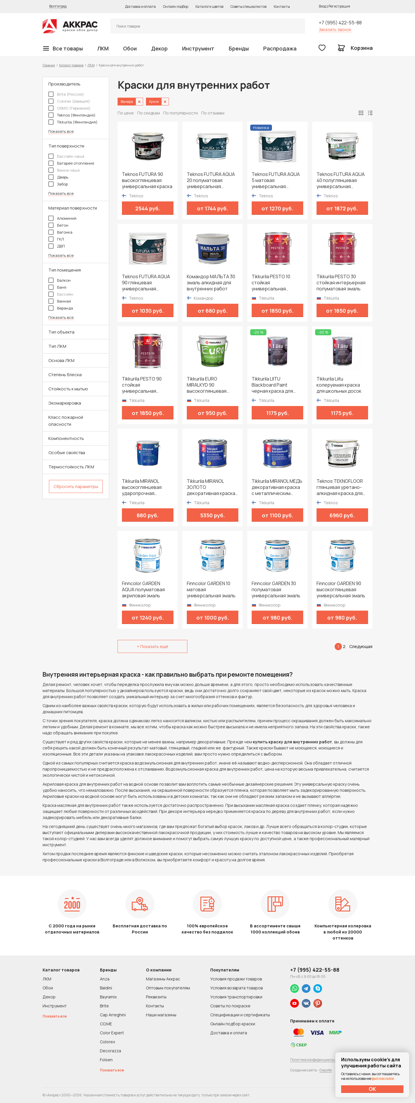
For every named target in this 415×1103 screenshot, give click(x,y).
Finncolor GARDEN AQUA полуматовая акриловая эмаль (143, 589)
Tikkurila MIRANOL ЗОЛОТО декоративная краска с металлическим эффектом (211, 487)
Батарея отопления (71, 163)
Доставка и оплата (140, 6)
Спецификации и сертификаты (240, 1015)
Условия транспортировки (236, 997)
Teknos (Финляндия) (72, 115)
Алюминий (62, 218)
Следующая (360, 646)
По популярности (180, 113)
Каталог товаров (71, 65)
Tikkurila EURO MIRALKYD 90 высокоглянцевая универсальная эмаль (211, 385)
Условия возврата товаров (236, 988)
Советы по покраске (230, 1006)
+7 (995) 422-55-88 (340, 22)
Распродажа (280, 48)
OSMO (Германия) (69, 108)
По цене (126, 113)
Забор (58, 184)
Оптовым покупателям (168, 988)
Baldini (106, 988)
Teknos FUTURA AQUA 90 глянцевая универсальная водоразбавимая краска (146, 283)
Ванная (59, 301)
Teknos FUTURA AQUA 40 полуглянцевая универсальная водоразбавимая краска (341, 180)
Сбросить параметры (76, 486)
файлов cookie (383, 1078)
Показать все (61, 131)
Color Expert (112, 1032)
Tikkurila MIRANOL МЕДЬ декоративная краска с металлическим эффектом (277, 487)
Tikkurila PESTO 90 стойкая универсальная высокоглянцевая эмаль (142, 385)
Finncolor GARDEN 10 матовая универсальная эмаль (211, 589)
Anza (104, 979)
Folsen (106, 1059)
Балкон (59, 280)
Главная (49, 65)
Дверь (58, 177)
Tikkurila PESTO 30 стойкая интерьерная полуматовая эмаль (341, 283)
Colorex (107, 1041)
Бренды (239, 48)
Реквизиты (156, 997)
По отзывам (212, 113)
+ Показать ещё (152, 646)
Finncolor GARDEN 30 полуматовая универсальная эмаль (276, 589)
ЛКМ (103, 48)
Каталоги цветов (209, 6)
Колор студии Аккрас (70, 26)
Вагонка (60, 232)
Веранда (60, 308)
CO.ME (106, 1023)
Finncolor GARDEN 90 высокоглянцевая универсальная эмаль (341, 589)
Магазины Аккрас (163, 979)
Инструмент (198, 48)
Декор (159, 48)
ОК (372, 1088)
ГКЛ (56, 239)
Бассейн (60, 294)
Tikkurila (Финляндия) (73, 122)
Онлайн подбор (175, 6)
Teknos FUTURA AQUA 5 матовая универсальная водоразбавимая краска (276, 180)
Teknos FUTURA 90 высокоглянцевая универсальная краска (147, 180)
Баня (57, 287)
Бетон (58, 225)
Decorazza (110, 1050)
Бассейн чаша (66, 156)
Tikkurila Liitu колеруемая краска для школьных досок (339, 385)
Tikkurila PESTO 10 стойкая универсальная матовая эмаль (271, 283)
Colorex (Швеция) (69, 101)
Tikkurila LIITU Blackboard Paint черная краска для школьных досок (272, 385)
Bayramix (108, 997)
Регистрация (339, 6)
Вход (322, 6)
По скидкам (148, 113)
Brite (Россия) (66, 94)
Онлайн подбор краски (232, 1023)
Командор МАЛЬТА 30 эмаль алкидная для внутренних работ (211, 283)
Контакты (282, 6)
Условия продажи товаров (236, 979)
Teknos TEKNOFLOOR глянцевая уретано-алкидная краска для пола (340, 487)
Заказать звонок (335, 29)
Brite (104, 1006)
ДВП (56, 246)
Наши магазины (161, 1015)
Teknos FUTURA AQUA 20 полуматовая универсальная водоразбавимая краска (211, 180)
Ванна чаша (64, 170)
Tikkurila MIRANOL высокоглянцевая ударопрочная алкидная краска (142, 487)
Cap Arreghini (113, 1015)
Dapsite (325, 1070)
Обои (130, 48)
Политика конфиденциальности (316, 1059)
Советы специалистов (248, 6)
